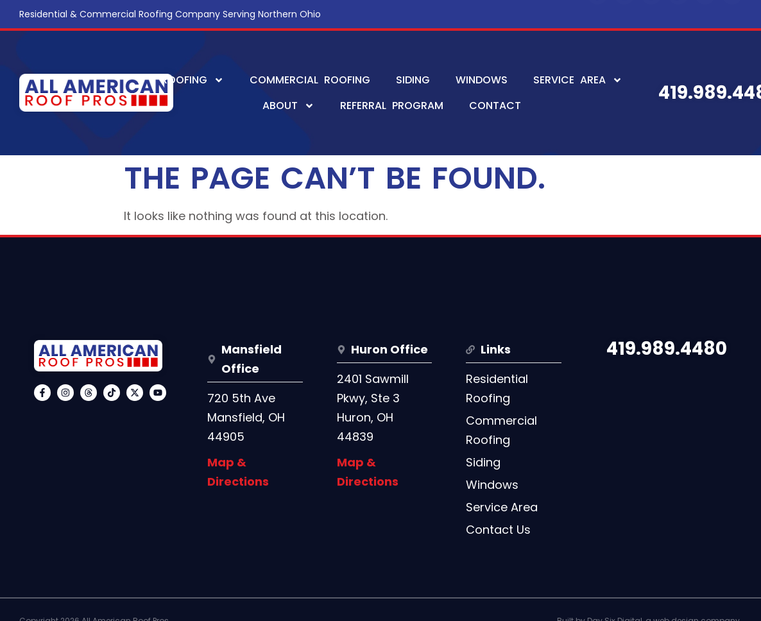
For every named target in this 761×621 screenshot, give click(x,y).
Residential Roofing (497, 388)
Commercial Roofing (310, 79)
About (288, 105)
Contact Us (498, 530)
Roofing (192, 80)
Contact (495, 105)
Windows (482, 79)
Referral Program (391, 105)
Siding (413, 79)
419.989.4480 (666, 348)
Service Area (577, 80)
